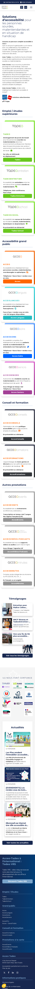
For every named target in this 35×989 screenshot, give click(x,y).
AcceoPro (5, 921)
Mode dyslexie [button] (26, 2)
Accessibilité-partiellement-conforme (15, 966)
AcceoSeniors (7, 917)
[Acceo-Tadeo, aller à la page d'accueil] (5, 7)
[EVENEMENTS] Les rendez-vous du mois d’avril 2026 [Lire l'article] (15, 789)
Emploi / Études (10, 892)
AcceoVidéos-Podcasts (17, 552)
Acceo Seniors (17, 392)
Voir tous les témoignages (17, 656)
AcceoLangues (7, 913)
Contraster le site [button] (11, 2)
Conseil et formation (12, 928)
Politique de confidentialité (11, 986)
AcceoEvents (17, 520)
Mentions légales (8, 982)
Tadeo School (17, 231)
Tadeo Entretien (17, 196)
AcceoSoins (6, 915)
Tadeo (17, 160)
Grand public (8, 906)
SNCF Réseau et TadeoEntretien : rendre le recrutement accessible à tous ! (21, 621)
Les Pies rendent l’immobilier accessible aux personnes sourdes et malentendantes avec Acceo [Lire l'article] (17, 753)
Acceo (17, 281)
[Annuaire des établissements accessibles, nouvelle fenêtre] (22, 7)
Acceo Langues (17, 318)
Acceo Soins (17, 356)
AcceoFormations (17, 474)
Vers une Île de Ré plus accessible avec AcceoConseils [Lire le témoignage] (22, 635)
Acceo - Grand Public (9, 923)
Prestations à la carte (13, 940)
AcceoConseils (17, 439)
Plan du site (6, 968)
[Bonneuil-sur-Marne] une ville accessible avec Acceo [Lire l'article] (17, 824)
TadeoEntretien (18, 624)
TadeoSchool (6, 901)
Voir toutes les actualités (17, 843)
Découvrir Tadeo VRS (17, 881)
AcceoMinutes (17, 583)
